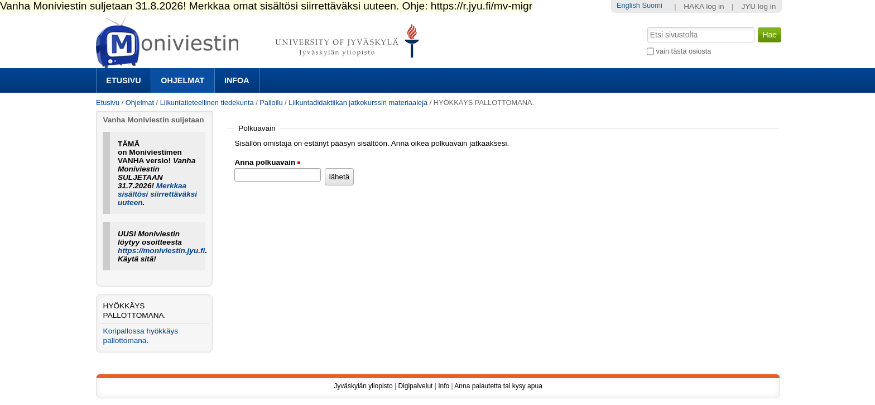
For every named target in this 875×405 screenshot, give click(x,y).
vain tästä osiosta (683, 51)
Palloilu (270, 102)
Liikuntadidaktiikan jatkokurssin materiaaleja (358, 102)
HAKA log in (704, 6)
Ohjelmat (182, 80)
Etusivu (123, 80)
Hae (646, 26)
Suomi (652, 5)
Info (443, 386)
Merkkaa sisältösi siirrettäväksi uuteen (157, 194)
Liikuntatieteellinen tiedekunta (207, 102)
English (628, 5)
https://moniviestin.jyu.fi (161, 250)
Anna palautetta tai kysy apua (498, 386)
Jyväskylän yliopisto (363, 386)
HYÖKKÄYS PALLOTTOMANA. (134, 311)
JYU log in (758, 6)
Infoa (236, 80)
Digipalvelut (415, 386)
